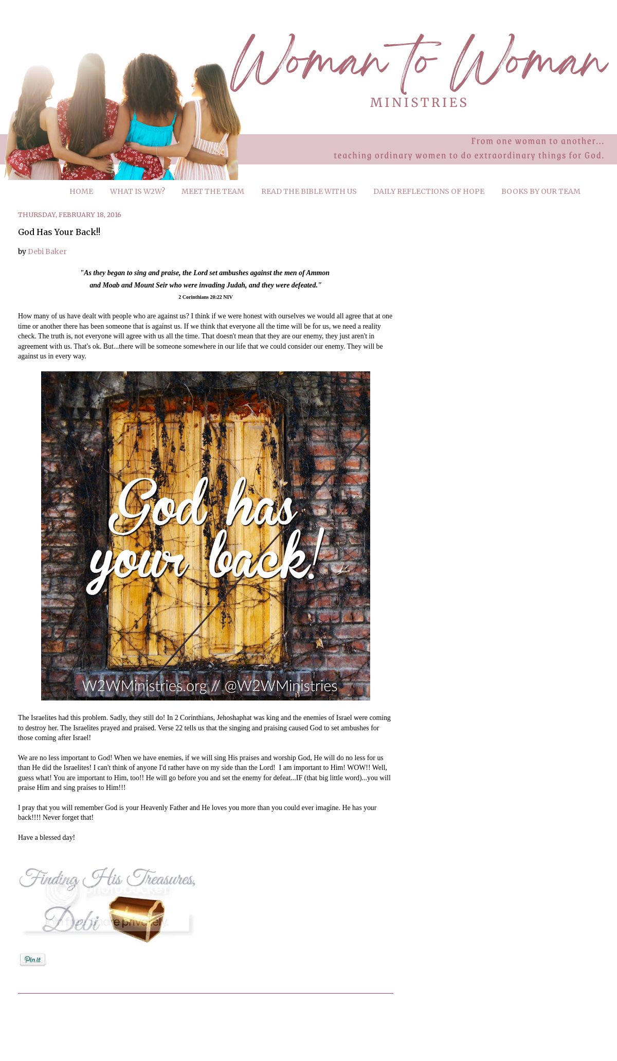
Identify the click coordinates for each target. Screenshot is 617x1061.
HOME (81, 191)
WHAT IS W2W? (137, 191)
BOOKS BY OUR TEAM (540, 191)
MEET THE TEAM (213, 191)
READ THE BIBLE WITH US (309, 191)
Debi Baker (47, 251)
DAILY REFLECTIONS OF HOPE (428, 191)
